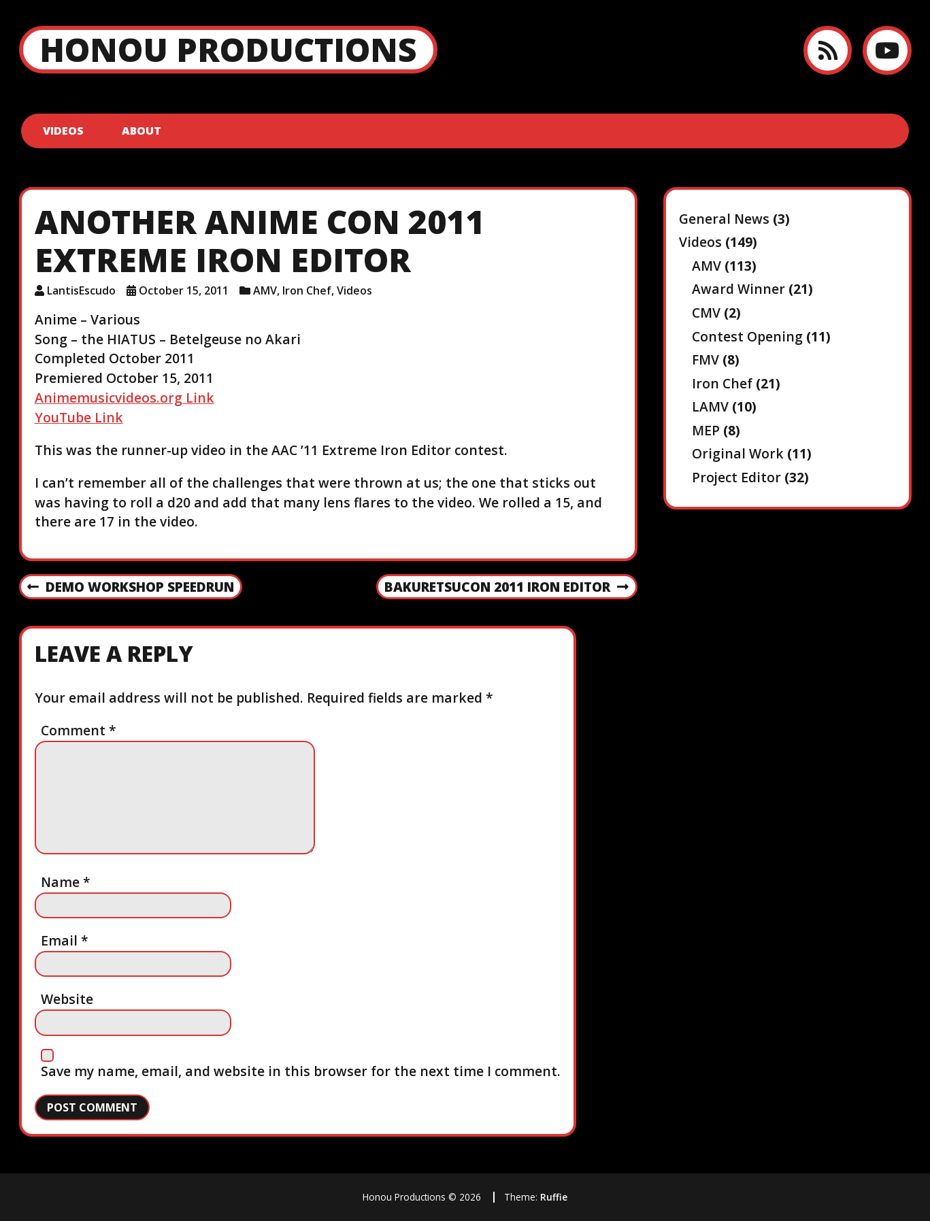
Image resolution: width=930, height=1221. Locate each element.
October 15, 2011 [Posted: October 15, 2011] (184, 290)
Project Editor (736, 477)
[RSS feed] (827, 50)
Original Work (738, 453)
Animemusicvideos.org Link (124, 397)
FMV (705, 359)
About (141, 130)
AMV (265, 290)
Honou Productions (228, 49)
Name (65, 882)
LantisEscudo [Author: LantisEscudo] (81, 290)
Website (67, 999)
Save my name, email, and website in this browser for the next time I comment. (301, 1071)
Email (64, 940)
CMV (706, 312)
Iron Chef (306, 290)
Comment (78, 730)
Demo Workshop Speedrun (130, 588)
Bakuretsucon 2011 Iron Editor (506, 588)
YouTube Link (79, 417)
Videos (63, 130)
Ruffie (553, 1196)
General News (724, 219)
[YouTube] (887, 50)
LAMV (710, 406)
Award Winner (738, 289)
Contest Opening (747, 336)
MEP (706, 430)
